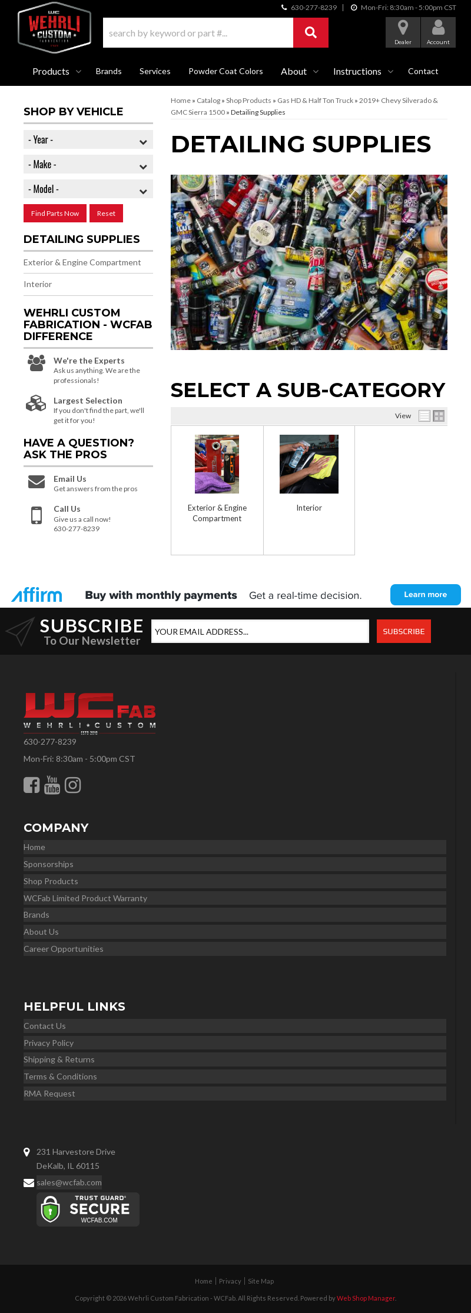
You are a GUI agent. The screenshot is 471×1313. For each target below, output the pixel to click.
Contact (423, 71)
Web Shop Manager (366, 1298)
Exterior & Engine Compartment (82, 262)
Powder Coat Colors (225, 71)
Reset (106, 213)
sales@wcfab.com (69, 1182)
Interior (309, 507)
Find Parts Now (55, 213)
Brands (109, 71)
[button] (216, 33)
